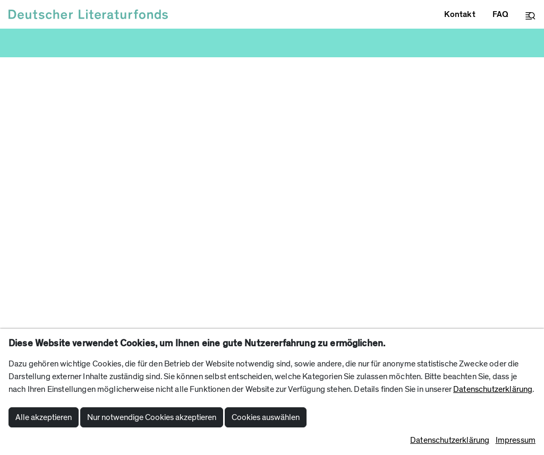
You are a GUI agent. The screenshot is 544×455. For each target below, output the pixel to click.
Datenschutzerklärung (492, 389)
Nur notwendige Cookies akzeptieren (151, 417)
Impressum (516, 440)
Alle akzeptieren (43, 417)
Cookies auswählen (266, 417)
